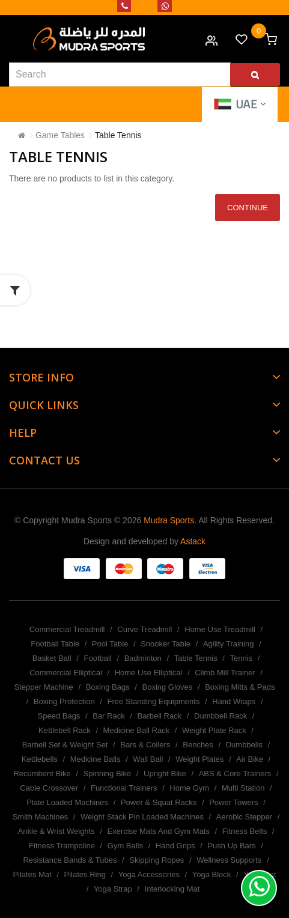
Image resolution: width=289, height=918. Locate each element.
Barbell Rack (160, 715)
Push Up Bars (231, 845)
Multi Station (243, 787)
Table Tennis (118, 135)
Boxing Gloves (167, 687)
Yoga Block (211, 874)
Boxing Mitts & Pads (240, 687)
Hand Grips (175, 845)
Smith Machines (40, 816)
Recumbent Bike (41, 773)
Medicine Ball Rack (136, 730)
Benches (198, 744)
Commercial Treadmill (67, 629)
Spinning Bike (108, 773)
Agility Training (228, 643)
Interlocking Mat (172, 888)
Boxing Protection (64, 701)
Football (98, 658)
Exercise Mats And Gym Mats (158, 831)
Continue (247, 207)
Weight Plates (199, 759)
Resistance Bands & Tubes (70, 860)
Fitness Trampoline (62, 845)
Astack (192, 541)
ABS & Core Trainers (235, 773)
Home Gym (189, 787)
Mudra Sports (169, 520)
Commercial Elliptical (65, 672)
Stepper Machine (43, 687)
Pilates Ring (85, 874)
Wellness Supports (228, 860)
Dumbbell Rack (220, 715)
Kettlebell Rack (64, 730)
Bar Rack (108, 715)
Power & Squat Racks (158, 802)
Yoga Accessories (149, 874)
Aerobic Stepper (244, 816)
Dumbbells (244, 744)
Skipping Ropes (156, 860)
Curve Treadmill (144, 629)
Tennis (241, 658)
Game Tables (60, 135)
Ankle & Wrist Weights (56, 831)
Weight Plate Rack (214, 730)
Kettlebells (40, 759)
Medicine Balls (95, 759)
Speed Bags (59, 715)
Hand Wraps (233, 701)
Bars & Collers (145, 744)
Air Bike (249, 759)
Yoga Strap (113, 888)
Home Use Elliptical (149, 672)
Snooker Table (165, 643)
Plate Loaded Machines (67, 802)
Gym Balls (125, 845)
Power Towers (233, 802)
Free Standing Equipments (153, 701)
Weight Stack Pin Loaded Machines (142, 816)
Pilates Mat (32, 874)
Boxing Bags (108, 687)
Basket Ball (51, 658)
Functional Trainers (124, 787)
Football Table (55, 643)
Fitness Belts (244, 831)
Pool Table (110, 643)
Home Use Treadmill (219, 629)
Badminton (143, 658)
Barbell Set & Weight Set (65, 744)
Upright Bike (165, 773)
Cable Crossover (49, 787)
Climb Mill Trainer (225, 672)
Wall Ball (148, 759)
